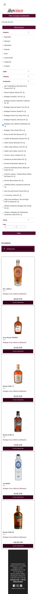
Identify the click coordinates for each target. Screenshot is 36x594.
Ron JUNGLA (7, 289)
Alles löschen (19, 27)
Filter (19, 233)
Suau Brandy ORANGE (10, 337)
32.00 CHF (18, 347)
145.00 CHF (18, 542)
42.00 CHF (18, 493)
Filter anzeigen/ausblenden (19, 16)
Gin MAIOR (6, 483)
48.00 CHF (18, 299)
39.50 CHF (18, 396)
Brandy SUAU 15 (8, 386)
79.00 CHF (18, 445)
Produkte (6, 243)
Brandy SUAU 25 (8, 435)
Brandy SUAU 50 (8, 532)
